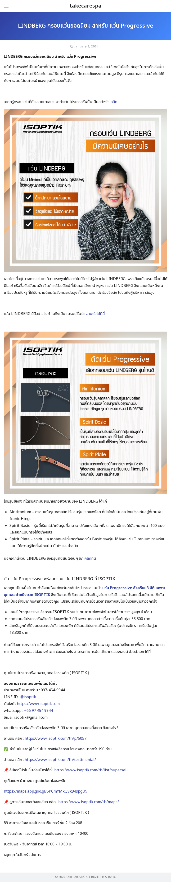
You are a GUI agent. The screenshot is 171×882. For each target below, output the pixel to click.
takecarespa (85, 6)
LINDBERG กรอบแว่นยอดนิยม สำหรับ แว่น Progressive (85, 26)
